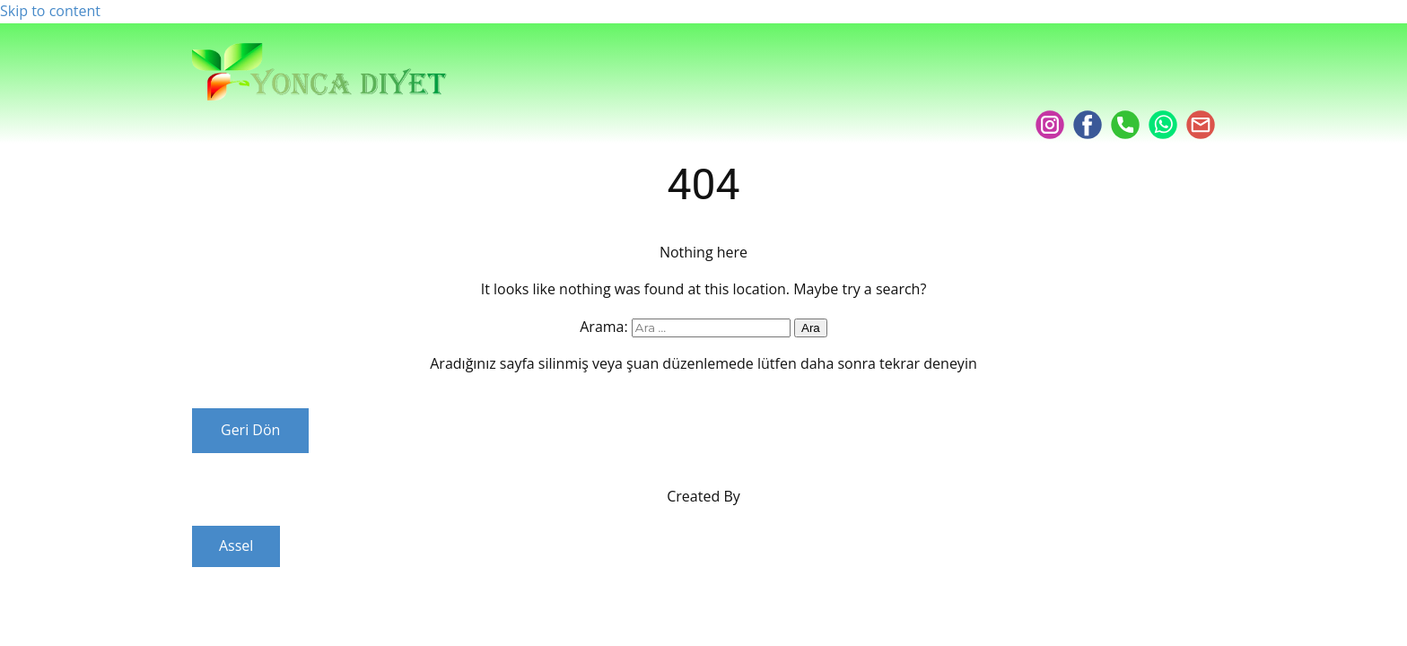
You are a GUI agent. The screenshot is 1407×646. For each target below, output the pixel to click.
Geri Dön (250, 430)
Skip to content (50, 11)
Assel (236, 545)
